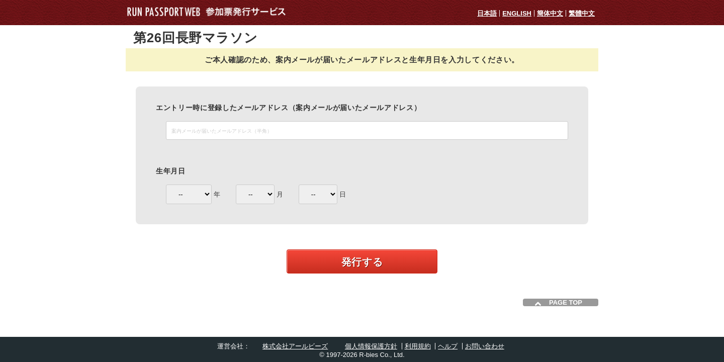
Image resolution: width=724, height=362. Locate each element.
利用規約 (418, 346)
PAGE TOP (565, 302)
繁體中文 (582, 13)
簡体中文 (550, 13)
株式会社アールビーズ (295, 346)
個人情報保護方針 (371, 346)
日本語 (487, 13)
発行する (362, 261)
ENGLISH (516, 13)
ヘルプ (448, 346)
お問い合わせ (484, 346)
